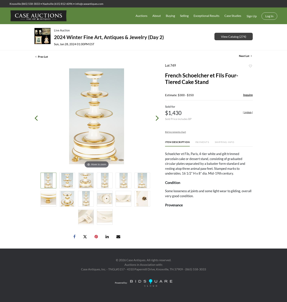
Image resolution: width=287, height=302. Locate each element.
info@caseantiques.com (89, 3)
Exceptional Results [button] (206, 15)
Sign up (252, 16)
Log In (269, 16)
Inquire (248, 95)
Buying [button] (170, 15)
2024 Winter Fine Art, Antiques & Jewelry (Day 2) (109, 37)
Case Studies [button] (232, 15)
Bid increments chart (175, 131)
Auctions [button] (141, 15)
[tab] (177, 143)
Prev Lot (41, 56)
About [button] (156, 15)
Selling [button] (184, 15)
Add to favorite (250, 66)
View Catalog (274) (233, 36)
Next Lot (245, 55)
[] (248, 112)
